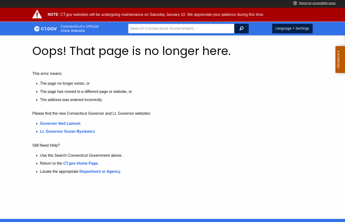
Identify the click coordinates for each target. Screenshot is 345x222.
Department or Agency (100, 171)
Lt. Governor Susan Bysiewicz (68, 131)
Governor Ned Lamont (60, 123)
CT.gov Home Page (80, 163)
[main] (172, 127)
